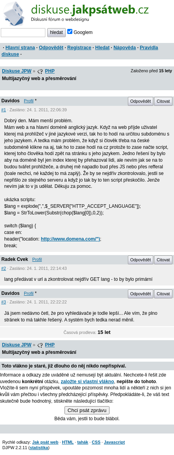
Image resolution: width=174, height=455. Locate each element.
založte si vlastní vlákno (87, 381)
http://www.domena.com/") (70, 239)
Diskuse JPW (16, 71)
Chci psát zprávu (87, 410)
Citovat (163, 101)
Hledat (102, 47)
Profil (29, 100)
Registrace (79, 47)
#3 (3, 302)
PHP (50, 71)
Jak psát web (45, 442)
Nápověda (124, 47)
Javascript (114, 442)
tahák (82, 442)
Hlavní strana (20, 47)
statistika (39, 447)
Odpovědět (51, 47)
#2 (3, 268)
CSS (96, 442)
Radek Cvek (15, 259)
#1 (3, 109)
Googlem (80, 32)
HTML (68, 442)
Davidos (11, 100)
